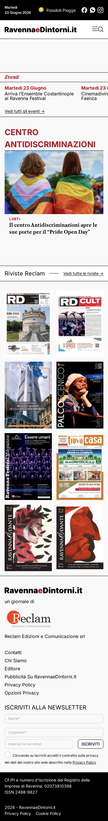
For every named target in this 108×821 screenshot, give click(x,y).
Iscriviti (91, 743)
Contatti (13, 652)
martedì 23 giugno (25, 88)
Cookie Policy (48, 813)
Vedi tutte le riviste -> (83, 273)
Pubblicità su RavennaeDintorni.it (40, 677)
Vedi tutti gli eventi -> (25, 111)
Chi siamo (16, 660)
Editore (12, 668)
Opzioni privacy (22, 693)
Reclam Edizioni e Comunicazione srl (45, 636)
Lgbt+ (15, 219)
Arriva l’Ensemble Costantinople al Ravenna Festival (39, 96)
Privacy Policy (20, 685)
